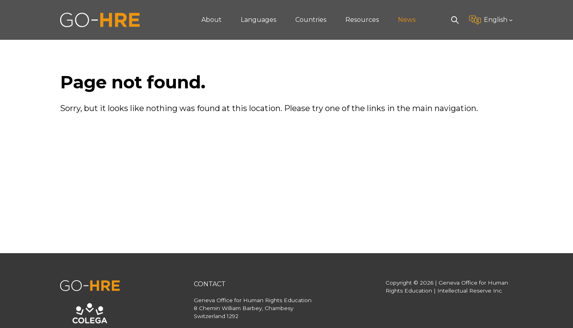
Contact (210, 284)
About (211, 19)
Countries (310, 19)
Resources (362, 19)
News (406, 19)
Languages (258, 19)
